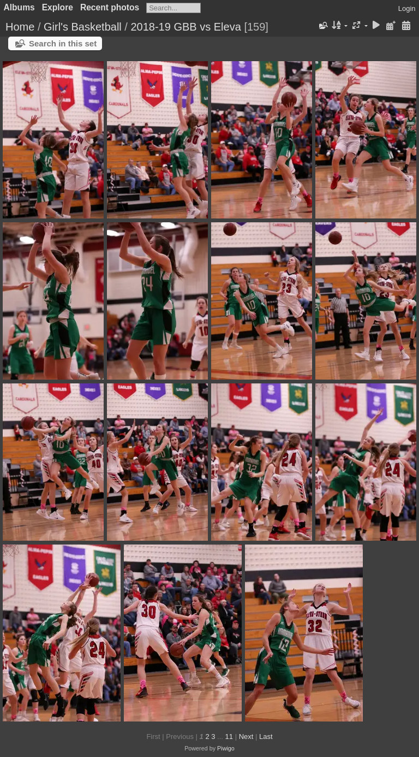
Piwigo (226, 748)
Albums (19, 7)
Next (246, 736)
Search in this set (63, 43)
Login (407, 8)
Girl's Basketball (83, 27)
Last (266, 736)
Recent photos (109, 7)
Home (19, 27)
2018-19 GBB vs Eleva (185, 27)
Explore (57, 7)
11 (229, 736)
